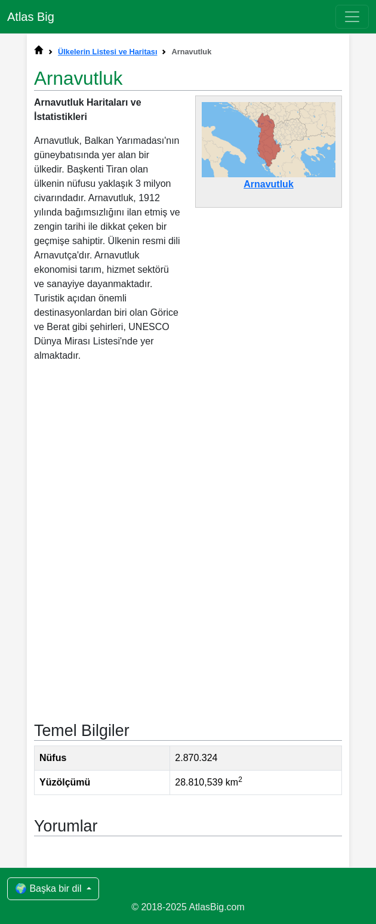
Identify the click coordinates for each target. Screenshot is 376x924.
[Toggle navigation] (352, 17)
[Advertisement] (188, 470)
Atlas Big (30, 16)
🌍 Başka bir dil (49, 888)
